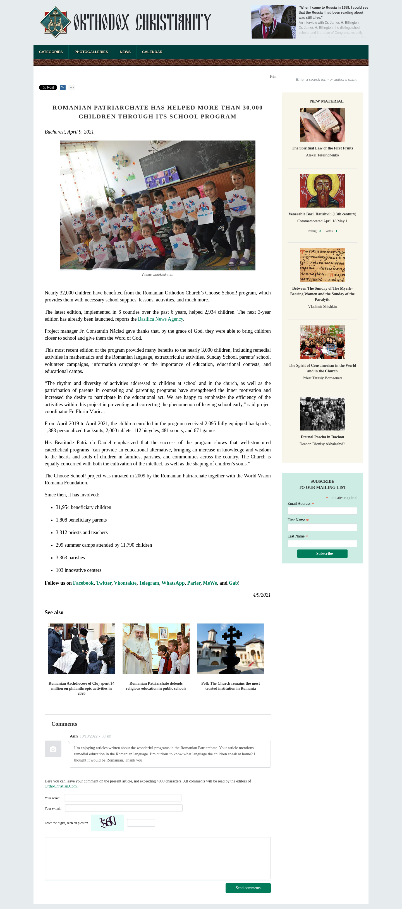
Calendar (152, 52)
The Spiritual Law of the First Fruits (322, 148)
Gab (233, 583)
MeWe (210, 583)
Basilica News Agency (160, 319)
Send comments (248, 888)
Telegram (149, 583)
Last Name (298, 536)
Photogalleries (91, 52)
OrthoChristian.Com (61, 786)
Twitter (103, 583)
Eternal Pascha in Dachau (322, 437)
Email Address (301, 503)
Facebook (83, 583)
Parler (193, 583)
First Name (298, 520)
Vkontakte (125, 583)
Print (273, 76)
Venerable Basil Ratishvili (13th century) (322, 214)
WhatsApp (173, 583)
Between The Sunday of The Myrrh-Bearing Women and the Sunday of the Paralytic (322, 294)
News (125, 52)
